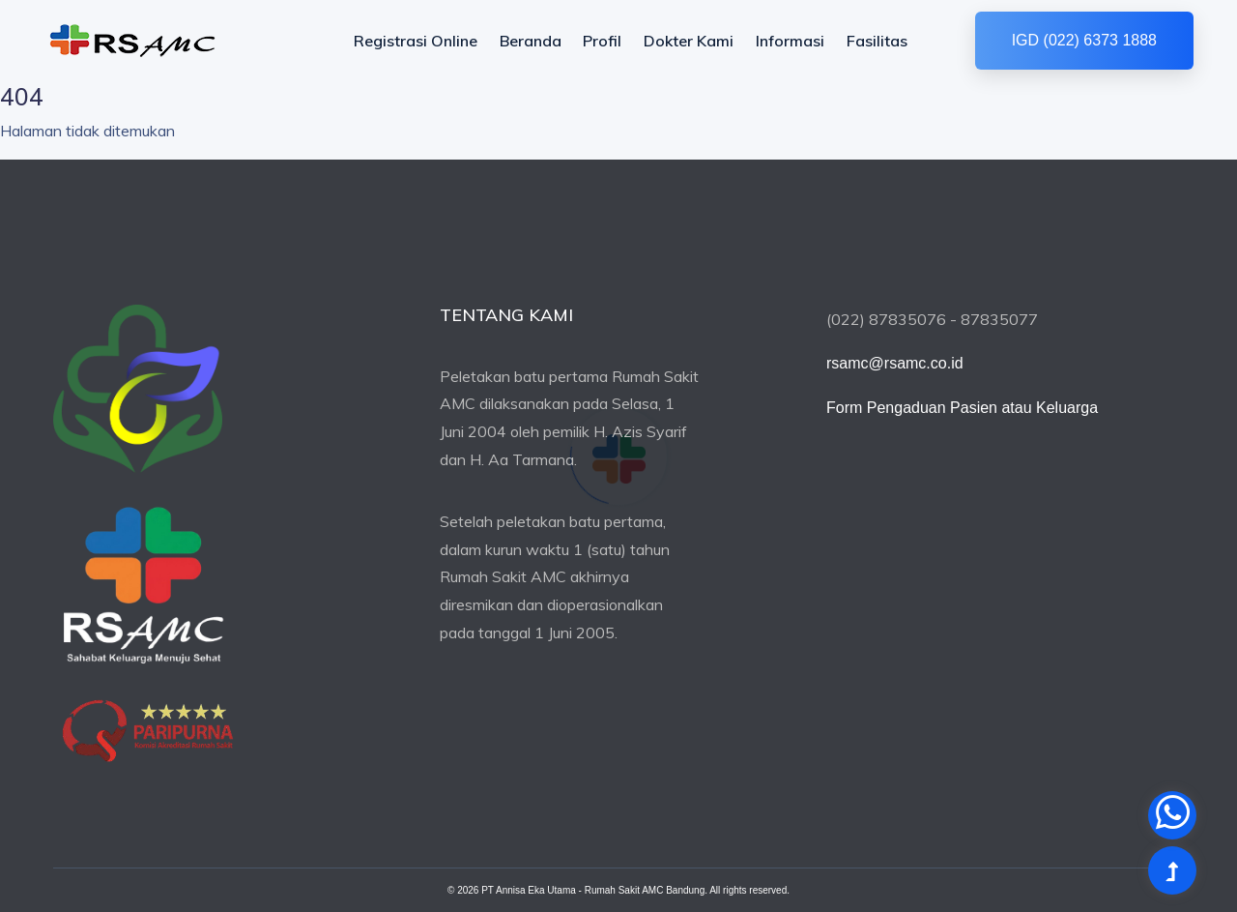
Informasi (790, 40)
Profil (602, 40)
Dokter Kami (689, 40)
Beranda (530, 40)
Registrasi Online (415, 40)
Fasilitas (877, 40)
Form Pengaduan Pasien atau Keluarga (962, 407)
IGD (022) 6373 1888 (1084, 40)
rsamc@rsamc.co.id (895, 363)
